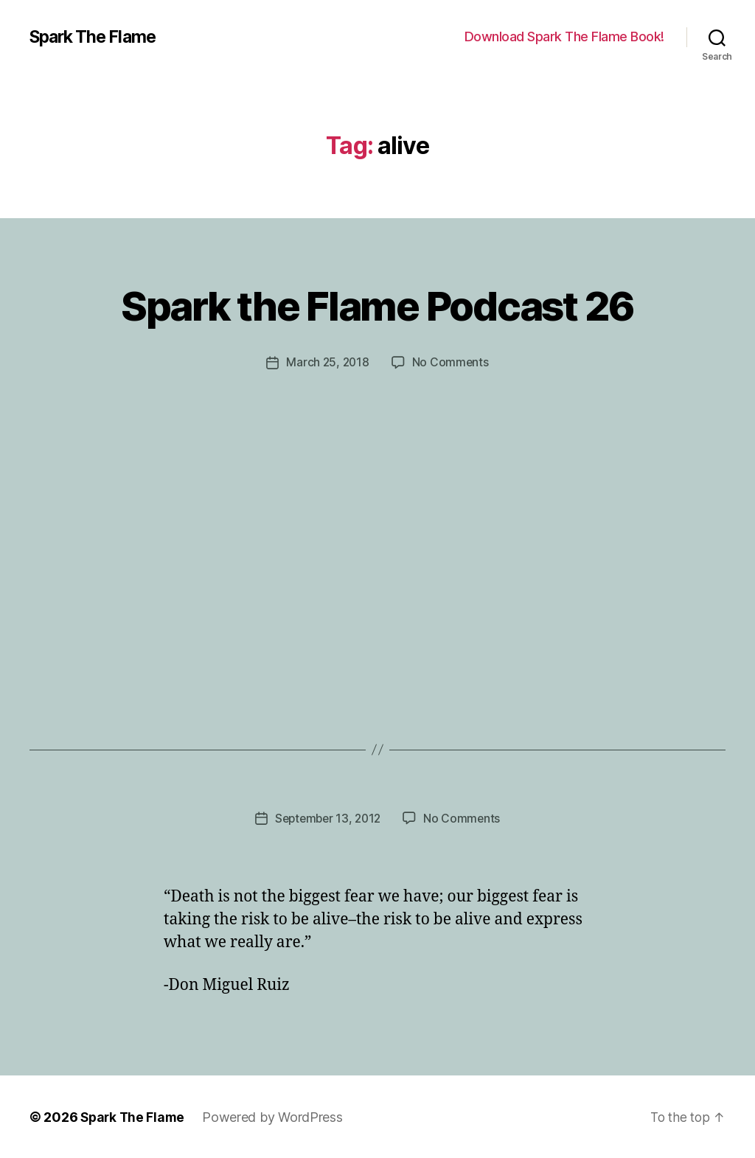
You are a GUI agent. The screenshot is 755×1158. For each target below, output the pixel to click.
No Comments (451, 362)
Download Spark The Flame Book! (564, 36)
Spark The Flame (96, 37)
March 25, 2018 (327, 362)
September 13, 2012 (327, 817)
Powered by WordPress (276, 1116)
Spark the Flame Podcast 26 (378, 303)
